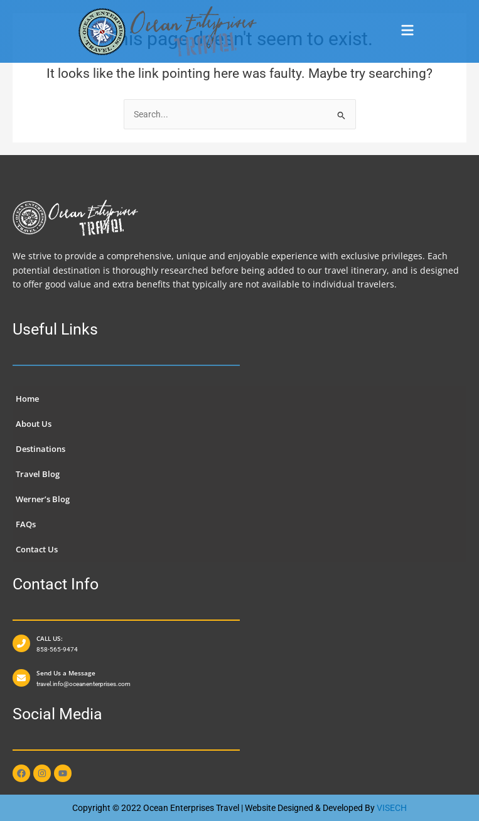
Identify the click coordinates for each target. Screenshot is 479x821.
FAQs (26, 524)
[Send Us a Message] (21, 678)
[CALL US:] (21, 643)
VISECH (392, 808)
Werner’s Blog (43, 499)
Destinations (40, 448)
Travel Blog (38, 474)
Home (27, 398)
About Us (33, 423)
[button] (407, 31)
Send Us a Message (65, 672)
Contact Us (37, 549)
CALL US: (49, 638)
